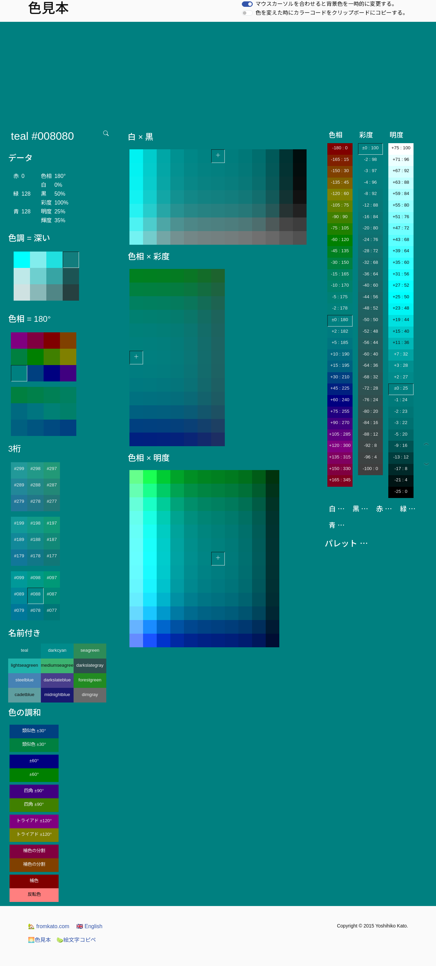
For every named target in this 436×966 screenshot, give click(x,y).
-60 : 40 (370, 354)
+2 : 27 (401, 376)
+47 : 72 (401, 227)
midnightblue (57, 694)
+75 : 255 (339, 411)
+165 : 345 (340, 479)
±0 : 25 (401, 388)
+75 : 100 (400, 147)
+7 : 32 (401, 354)
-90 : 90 (339, 216)
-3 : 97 (370, 170)
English (89, 926)
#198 (35, 523)
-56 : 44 (370, 342)
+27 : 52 (401, 285)
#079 (19, 610)
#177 (52, 555)
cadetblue (24, 694)
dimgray (90, 694)
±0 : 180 (340, 319)
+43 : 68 (401, 239)
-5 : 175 (339, 296)
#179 (19, 555)
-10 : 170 (340, 285)
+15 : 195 (339, 365)
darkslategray (90, 665)
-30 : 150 (340, 262)
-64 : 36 (370, 365)
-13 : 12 (400, 456)
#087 (52, 594)
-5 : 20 (400, 434)
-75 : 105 (340, 227)
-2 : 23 (400, 411)
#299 (19, 468)
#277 (52, 501)
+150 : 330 (340, 468)
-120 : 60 (340, 193)
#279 (19, 501)
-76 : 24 (370, 399)
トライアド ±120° (34, 820)
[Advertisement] (218, 73)
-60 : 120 (340, 239)
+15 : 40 (401, 331)
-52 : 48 (370, 331)
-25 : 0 (400, 491)
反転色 (34, 894)
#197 (52, 523)
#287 (52, 484)
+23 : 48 (401, 308)
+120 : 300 (340, 445)
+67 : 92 (401, 170)
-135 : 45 (340, 182)
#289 (19, 484)
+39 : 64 (401, 250)
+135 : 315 (340, 456)
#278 (35, 501)
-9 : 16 (400, 445)
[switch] (247, 4)
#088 (35, 594)
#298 (35, 468)
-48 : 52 (370, 308)
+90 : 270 (339, 422)
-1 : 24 (400, 399)
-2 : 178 (339, 308)
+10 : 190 (339, 354)
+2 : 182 (340, 331)
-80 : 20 (370, 411)
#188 (35, 539)
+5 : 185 (340, 342)
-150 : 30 (340, 170)
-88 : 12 (370, 434)
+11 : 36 (401, 342)
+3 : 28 (401, 365)
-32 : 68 (370, 262)
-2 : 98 (370, 159)
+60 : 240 (339, 399)
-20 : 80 (370, 227)
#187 (52, 539)
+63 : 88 (401, 182)
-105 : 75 (340, 205)
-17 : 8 (400, 468)
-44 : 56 (370, 296)
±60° (33, 760)
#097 (52, 577)
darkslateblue (57, 679)
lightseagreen (24, 665)
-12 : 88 (370, 205)
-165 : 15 (340, 159)
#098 (35, 577)
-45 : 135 (340, 250)
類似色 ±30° (34, 730)
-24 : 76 (370, 239)
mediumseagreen (57, 665)
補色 (34, 880)
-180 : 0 (339, 147)
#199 (19, 523)
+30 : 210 (339, 376)
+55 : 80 (401, 205)
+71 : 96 (401, 159)
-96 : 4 (370, 456)
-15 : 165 (340, 273)
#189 (19, 539)
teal (24, 650)
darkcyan (57, 650)
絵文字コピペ (76, 940)
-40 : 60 (370, 285)
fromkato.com (48, 926)
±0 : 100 (370, 147)
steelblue (24, 679)
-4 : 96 (370, 182)
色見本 (39, 940)
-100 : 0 (370, 468)
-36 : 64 (370, 273)
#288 (35, 484)
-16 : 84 (370, 216)
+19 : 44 (401, 319)
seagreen (89, 650)
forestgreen (89, 679)
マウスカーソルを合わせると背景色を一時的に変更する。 (326, 4)
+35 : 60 (401, 262)
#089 (19, 594)
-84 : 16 (370, 422)
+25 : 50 (401, 296)
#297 (52, 468)
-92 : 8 (370, 445)
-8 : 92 (370, 193)
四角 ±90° (34, 790)
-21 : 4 (400, 479)
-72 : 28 (370, 388)
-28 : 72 (370, 250)
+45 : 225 (339, 388)
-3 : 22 (400, 422)
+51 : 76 (401, 216)
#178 (35, 555)
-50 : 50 (370, 319)
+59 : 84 (401, 193)
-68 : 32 (370, 376)
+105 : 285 (340, 434)
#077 (52, 610)
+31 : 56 (401, 273)
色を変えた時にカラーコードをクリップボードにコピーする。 (331, 13)
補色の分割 (34, 850)
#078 (35, 610)
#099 (19, 577)
